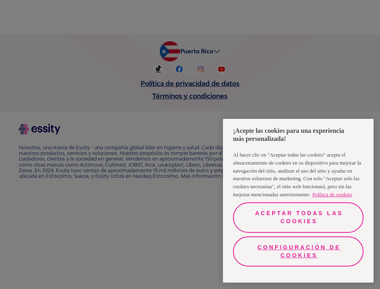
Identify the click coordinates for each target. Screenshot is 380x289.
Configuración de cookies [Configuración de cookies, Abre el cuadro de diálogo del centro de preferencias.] (299, 251)
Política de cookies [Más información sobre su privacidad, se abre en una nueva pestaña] (332, 194)
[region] (298, 201)
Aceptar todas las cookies (299, 217)
